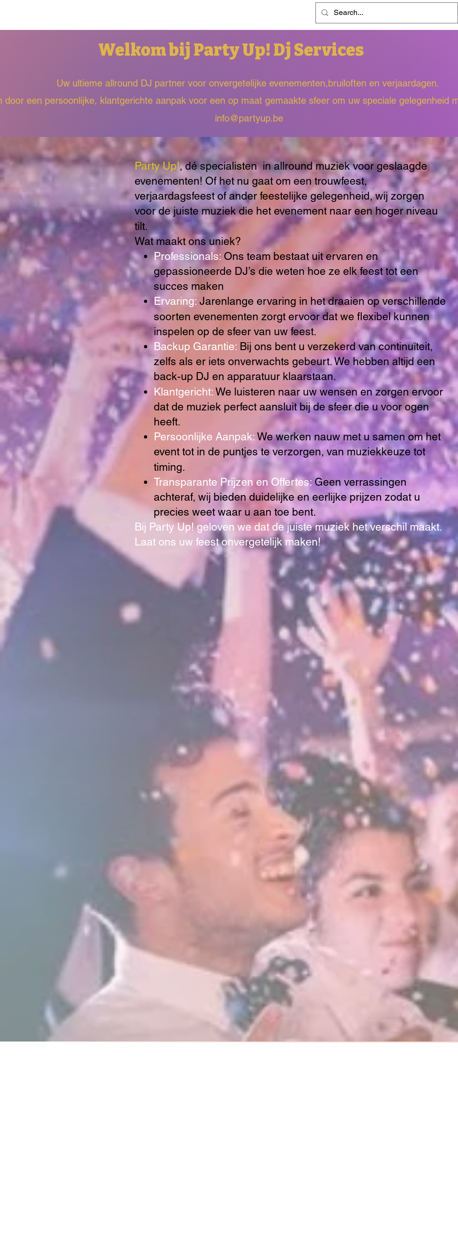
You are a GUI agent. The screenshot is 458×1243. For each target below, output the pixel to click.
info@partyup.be (249, 118)
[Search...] (386, 13)
